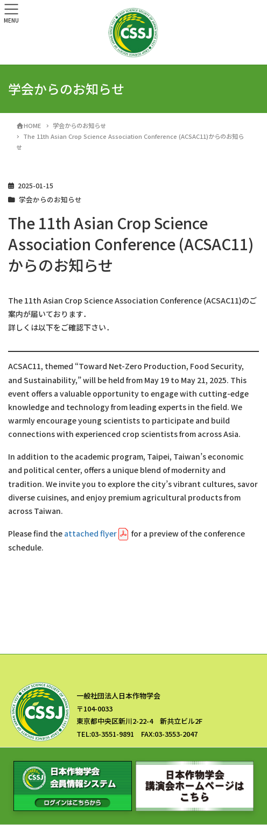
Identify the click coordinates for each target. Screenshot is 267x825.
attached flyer (90, 533)
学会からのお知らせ (50, 199)
